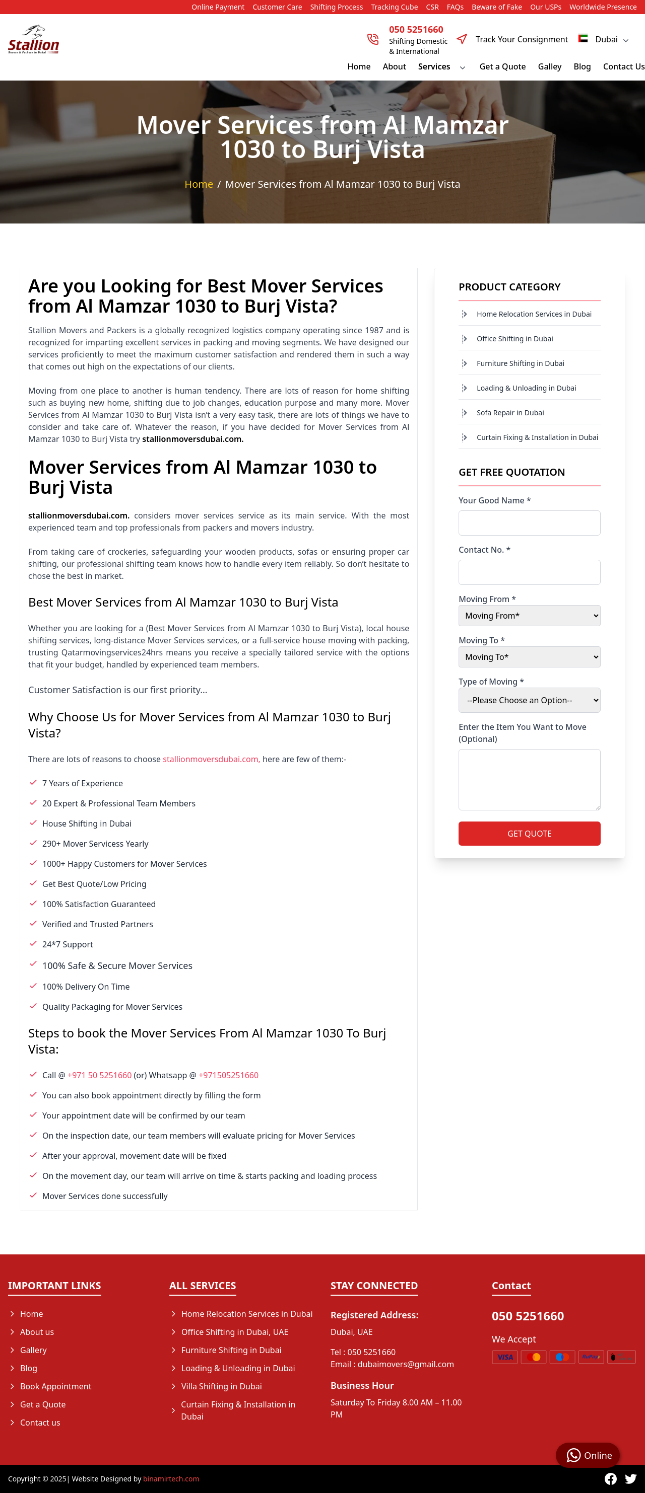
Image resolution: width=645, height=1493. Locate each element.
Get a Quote (503, 66)
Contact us (34, 1422)
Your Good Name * (495, 500)
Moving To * (482, 640)
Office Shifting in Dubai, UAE (228, 1331)
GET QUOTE (529, 833)
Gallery (27, 1350)
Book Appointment (50, 1386)
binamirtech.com (171, 1478)
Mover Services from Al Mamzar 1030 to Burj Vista (343, 184)
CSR (432, 7)
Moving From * (487, 599)
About (394, 66)
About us (31, 1331)
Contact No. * (484, 549)
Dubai (604, 39)
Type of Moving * (491, 681)
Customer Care (277, 7)
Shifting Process (336, 7)
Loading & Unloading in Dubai (526, 388)
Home (359, 66)
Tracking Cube (394, 7)
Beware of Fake (497, 7)
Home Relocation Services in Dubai (534, 314)
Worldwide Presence (603, 7)
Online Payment (217, 7)
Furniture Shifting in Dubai (520, 363)
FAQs (455, 7)
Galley (550, 66)
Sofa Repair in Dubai (510, 412)
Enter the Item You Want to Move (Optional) (523, 732)
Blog (582, 66)
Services (443, 66)
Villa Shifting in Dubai (215, 1386)
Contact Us (624, 66)
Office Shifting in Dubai (515, 338)
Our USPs (545, 7)
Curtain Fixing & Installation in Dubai (537, 437)
